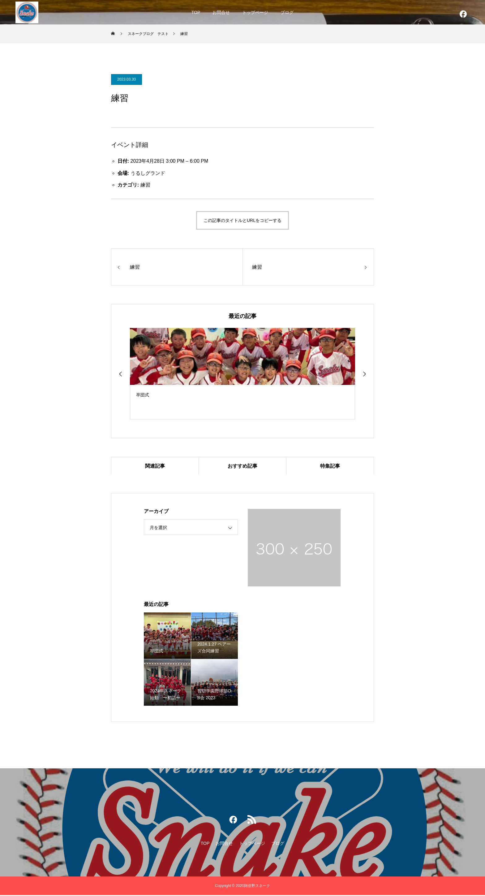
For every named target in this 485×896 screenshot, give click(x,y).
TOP (195, 12)
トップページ (255, 12)
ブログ (287, 12)
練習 (145, 185)
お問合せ (221, 12)
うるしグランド (148, 173)
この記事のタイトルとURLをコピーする (242, 220)
